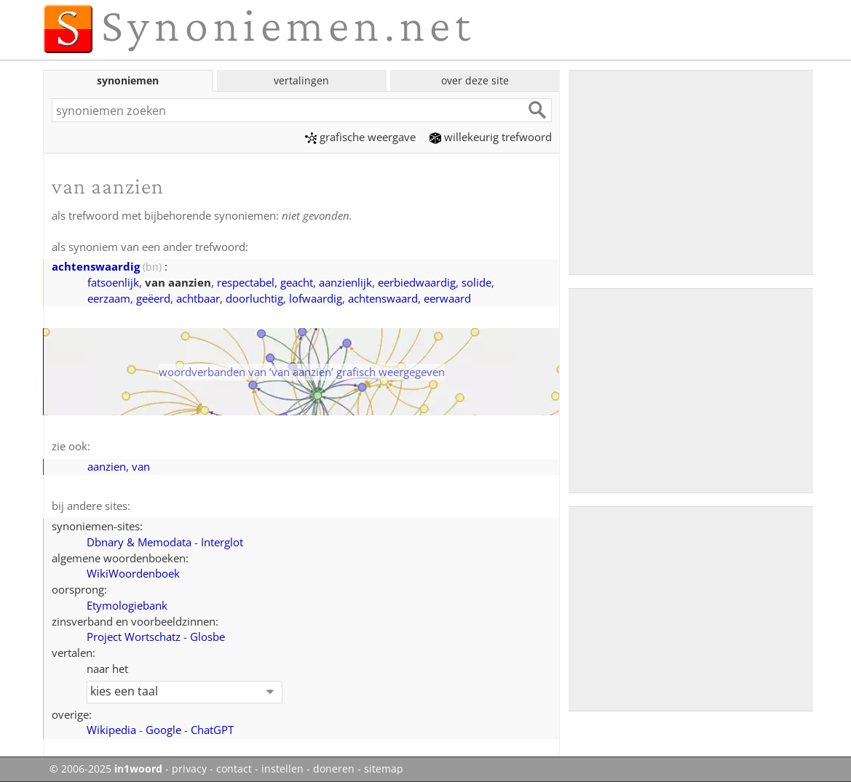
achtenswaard (383, 298)
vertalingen (301, 80)
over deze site (475, 80)
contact (234, 768)
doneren (334, 768)
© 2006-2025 (106, 768)
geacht (296, 282)
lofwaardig (315, 298)
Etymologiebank (127, 605)
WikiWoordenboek (133, 573)
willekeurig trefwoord (491, 136)
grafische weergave (360, 136)
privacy (189, 768)
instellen (282, 768)
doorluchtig (254, 298)
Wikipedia (111, 729)
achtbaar (198, 298)
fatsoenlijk (113, 282)
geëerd (153, 298)
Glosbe (207, 636)
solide (476, 282)
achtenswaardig (96, 266)
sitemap (383, 768)
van (141, 466)
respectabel (245, 282)
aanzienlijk (345, 282)
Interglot (222, 542)
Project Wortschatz (134, 636)
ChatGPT (212, 729)
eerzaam (108, 298)
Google (163, 729)
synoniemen (128, 80)
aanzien (106, 466)
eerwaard (447, 298)
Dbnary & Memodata (139, 542)
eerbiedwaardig (417, 282)
